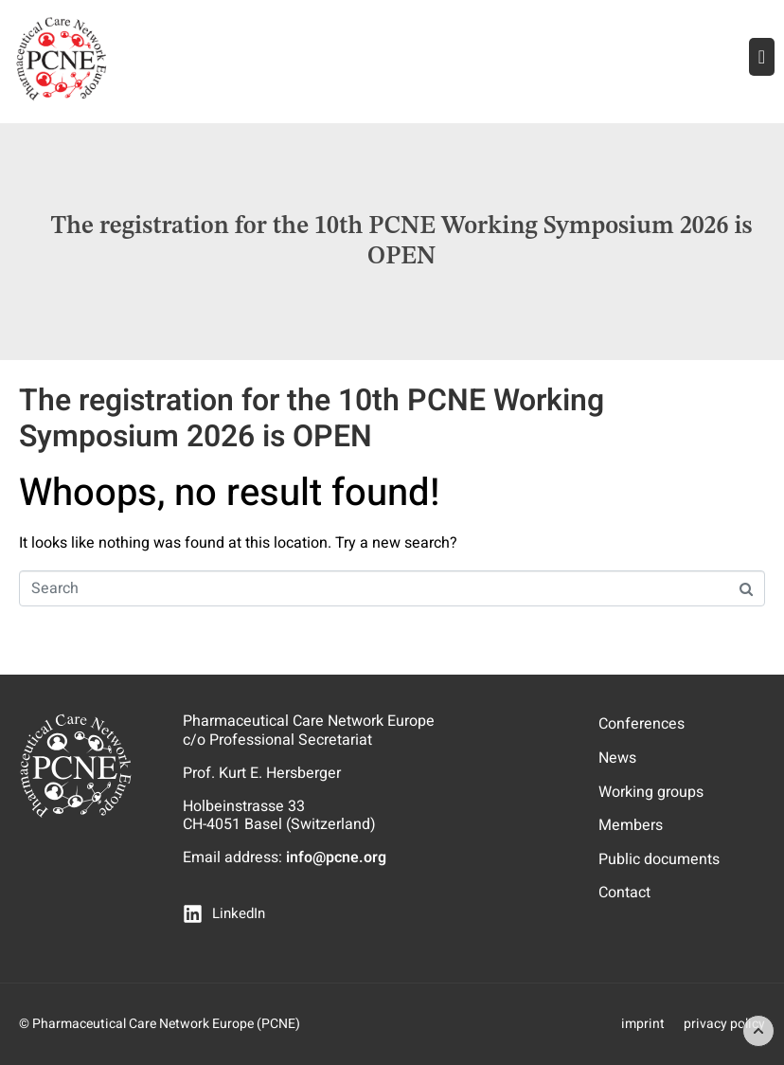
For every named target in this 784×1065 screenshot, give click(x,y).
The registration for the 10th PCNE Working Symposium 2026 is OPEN (311, 418)
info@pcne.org (336, 857)
